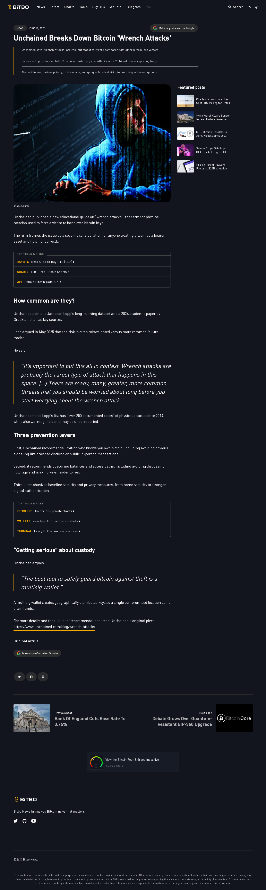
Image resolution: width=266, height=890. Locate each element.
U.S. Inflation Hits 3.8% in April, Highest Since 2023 (211, 133)
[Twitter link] (16, 821)
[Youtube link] (34, 821)
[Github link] (24, 821)
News (41, 6)
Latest (54, 6)
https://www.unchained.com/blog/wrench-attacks (54, 626)
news (20, 28)
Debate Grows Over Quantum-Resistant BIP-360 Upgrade (182, 721)
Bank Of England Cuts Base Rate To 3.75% (90, 721)
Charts (69, 6)
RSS (148, 6)
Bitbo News (30, 859)
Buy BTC (98, 6)
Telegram (133, 6)
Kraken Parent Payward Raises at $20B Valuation (211, 166)
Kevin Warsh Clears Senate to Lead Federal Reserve (213, 117)
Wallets (115, 6)
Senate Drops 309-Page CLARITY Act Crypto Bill (211, 150)
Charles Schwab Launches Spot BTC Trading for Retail (213, 101)
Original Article (26, 640)
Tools (83, 6)
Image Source (21, 205)
